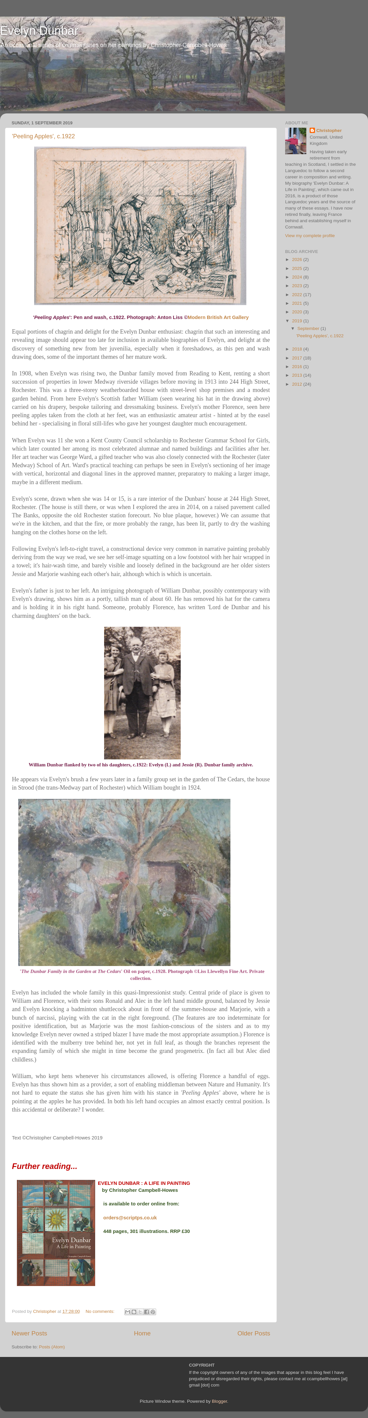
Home (142, 1333)
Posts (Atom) (52, 1346)
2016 (297, 366)
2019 (297, 320)
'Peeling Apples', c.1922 (43, 136)
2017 (297, 357)
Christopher (329, 130)
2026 (297, 259)
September (309, 328)
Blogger (219, 1401)
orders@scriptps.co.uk (130, 1217)
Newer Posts (29, 1333)
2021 (297, 303)
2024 (297, 277)
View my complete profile (310, 235)
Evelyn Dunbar (39, 30)
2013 (297, 375)
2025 (297, 268)
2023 (297, 285)
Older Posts (253, 1333)
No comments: (101, 1311)
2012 (297, 384)
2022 (297, 294)
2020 (297, 311)
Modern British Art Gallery (218, 317)
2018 (297, 349)
